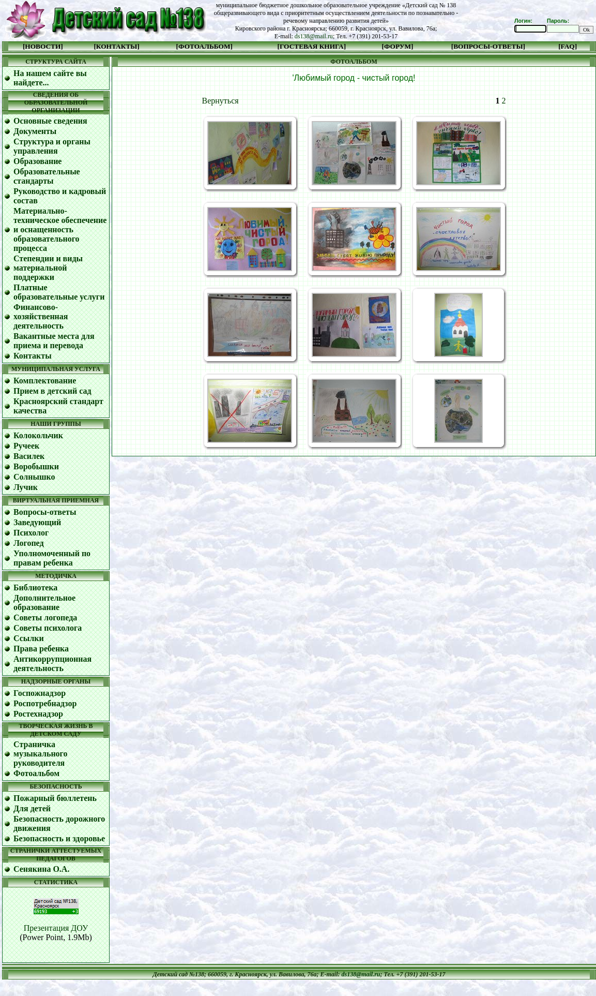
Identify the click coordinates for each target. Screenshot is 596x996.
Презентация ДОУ (56, 928)
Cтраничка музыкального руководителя (40, 753)
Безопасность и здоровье (59, 838)
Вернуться (220, 100)
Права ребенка (41, 648)
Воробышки (36, 466)
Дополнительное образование (44, 602)
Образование (37, 161)
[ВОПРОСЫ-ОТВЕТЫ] (488, 46)
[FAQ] (567, 46)
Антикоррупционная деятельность (52, 664)
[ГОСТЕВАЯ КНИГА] (312, 46)
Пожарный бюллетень (55, 798)
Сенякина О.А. (41, 869)
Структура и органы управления (51, 146)
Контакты (32, 355)
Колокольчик (38, 435)
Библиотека (35, 587)
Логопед (28, 543)
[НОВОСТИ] (43, 46)
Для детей (32, 808)
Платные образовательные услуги (58, 292)
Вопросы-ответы (44, 512)
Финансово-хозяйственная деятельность (40, 316)
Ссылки (28, 638)
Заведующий (37, 522)
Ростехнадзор (38, 713)
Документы (34, 131)
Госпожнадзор (39, 693)
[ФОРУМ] (398, 46)
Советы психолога (47, 627)
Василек (28, 456)
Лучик (25, 487)
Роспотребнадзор (45, 703)
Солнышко (34, 476)
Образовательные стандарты (46, 176)
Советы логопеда (45, 617)
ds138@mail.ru (314, 36)
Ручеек (26, 445)
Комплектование (44, 380)
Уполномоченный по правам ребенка (51, 558)
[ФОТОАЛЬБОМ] (204, 46)
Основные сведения (50, 120)
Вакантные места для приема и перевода (54, 341)
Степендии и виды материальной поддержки (48, 267)
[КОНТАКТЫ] (116, 46)
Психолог (31, 532)
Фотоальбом (36, 773)
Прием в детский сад (52, 390)
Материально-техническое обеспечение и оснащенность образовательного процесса (59, 229)
